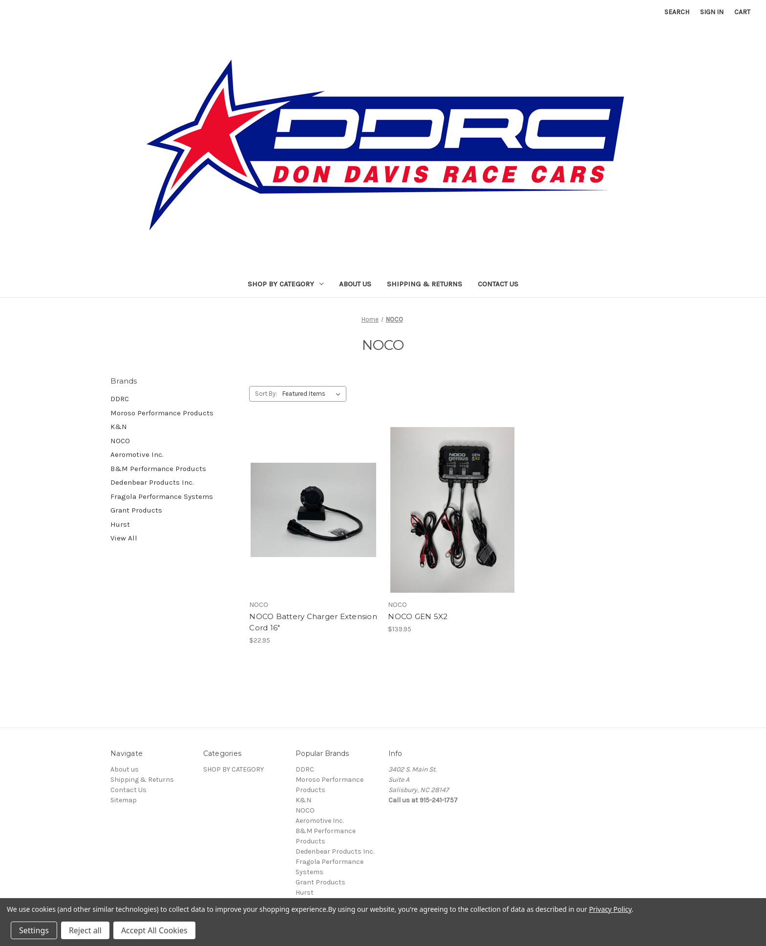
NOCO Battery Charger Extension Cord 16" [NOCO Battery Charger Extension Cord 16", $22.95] (313, 622)
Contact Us (498, 284)
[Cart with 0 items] (742, 12)
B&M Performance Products (158, 468)
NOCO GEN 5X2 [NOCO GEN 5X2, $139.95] (417, 616)
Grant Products (136, 510)
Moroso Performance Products (161, 412)
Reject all (85, 930)
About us (355, 284)
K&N (118, 426)
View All (123, 538)
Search (676, 12)
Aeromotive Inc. (137, 454)
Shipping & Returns (424, 284)
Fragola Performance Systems (161, 496)
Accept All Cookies (154, 930)
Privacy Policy (610, 909)
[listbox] (313, 394)
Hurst (120, 524)
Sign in (711, 12)
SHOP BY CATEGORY (285, 284)
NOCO (120, 440)
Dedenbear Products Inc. (152, 482)
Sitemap (123, 800)
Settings (34, 930)
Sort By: (266, 393)
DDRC (119, 398)
